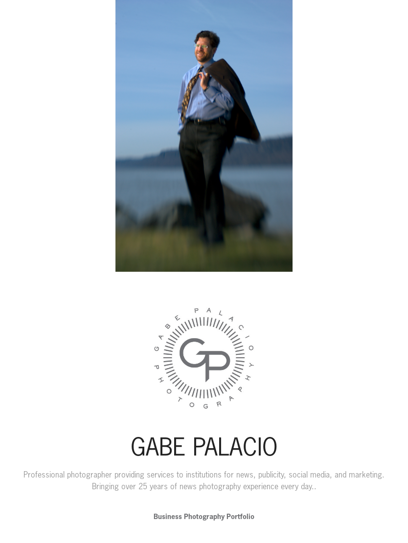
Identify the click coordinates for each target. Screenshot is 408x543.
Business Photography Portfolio (204, 516)
